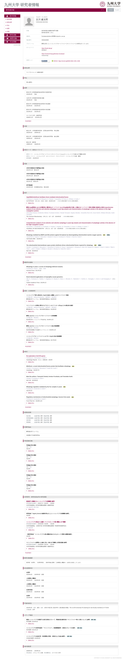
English (117, 10)
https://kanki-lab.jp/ (47, 48)
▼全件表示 (28, 121)
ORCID (66, 61)
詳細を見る (30, 203)
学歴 (8, 31)
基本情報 (9, 19)
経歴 (8, 28)
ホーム (102, 9)
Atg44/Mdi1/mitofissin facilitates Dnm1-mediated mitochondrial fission (47, 197)
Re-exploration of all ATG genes (35, 356)
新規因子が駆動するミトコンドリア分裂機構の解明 (40, 501)
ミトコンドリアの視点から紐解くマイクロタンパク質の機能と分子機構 (46, 522)
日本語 (110, 10)
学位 (8, 25)
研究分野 (9, 22)
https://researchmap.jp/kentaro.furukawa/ (53, 53)
